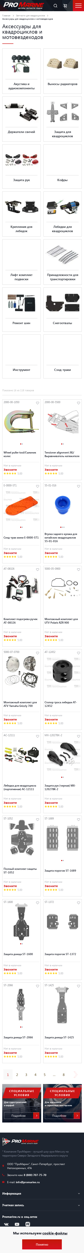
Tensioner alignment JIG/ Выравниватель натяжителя (62, 454)
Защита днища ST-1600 (18, 954)
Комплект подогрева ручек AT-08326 (20, 620)
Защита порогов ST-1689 (60, 870)
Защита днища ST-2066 (18, 1037)
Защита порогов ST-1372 (60, 954)
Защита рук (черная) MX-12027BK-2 (60, 787)
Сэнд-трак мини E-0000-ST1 (21, 537)
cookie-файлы (54, 1233)
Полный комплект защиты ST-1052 (20, 870)
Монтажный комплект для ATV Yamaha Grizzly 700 (20, 704)
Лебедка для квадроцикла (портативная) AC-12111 (20, 787)
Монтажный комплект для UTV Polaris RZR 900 (61, 620)
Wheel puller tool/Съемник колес (20, 454)
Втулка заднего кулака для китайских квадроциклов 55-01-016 (61, 537)
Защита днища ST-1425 (59, 1037)
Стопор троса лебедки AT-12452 (61, 704)
